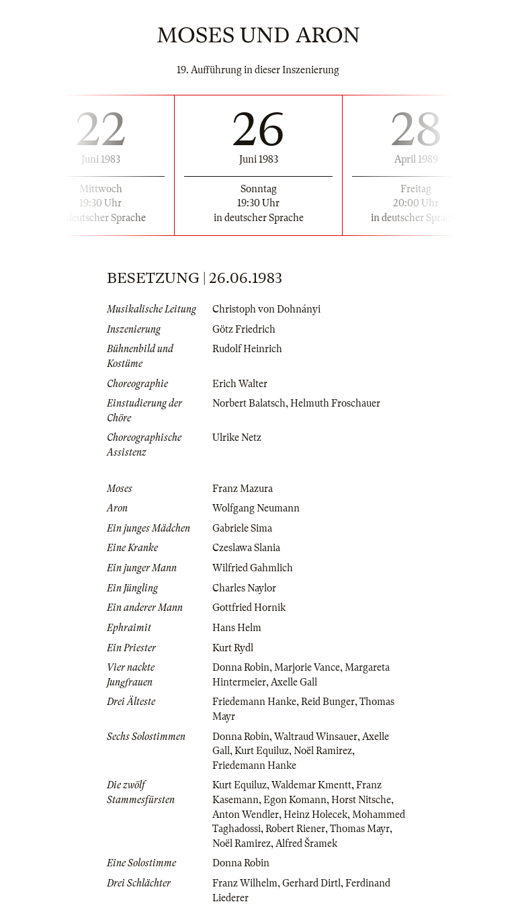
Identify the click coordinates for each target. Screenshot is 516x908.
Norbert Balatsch (249, 403)
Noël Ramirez (323, 750)
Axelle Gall (294, 682)
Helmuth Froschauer (335, 403)
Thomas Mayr (360, 828)
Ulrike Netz (236, 437)
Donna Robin (240, 667)
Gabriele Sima (242, 528)
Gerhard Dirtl (311, 883)
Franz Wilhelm (244, 883)
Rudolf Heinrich (247, 348)
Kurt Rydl (232, 648)
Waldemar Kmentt (311, 785)
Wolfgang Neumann (256, 508)
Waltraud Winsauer (315, 736)
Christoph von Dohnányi (266, 309)
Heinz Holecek (315, 814)
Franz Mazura (242, 488)
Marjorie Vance (307, 667)
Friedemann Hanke (254, 701)
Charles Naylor (244, 588)
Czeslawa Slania (246, 547)
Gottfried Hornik (249, 607)
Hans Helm (236, 627)
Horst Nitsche (361, 799)
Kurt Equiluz (261, 750)
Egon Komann (295, 799)
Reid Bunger (328, 701)
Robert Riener (295, 828)
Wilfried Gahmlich (252, 568)
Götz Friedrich (243, 329)
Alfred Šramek (306, 843)
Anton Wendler (245, 814)
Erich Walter (239, 383)
